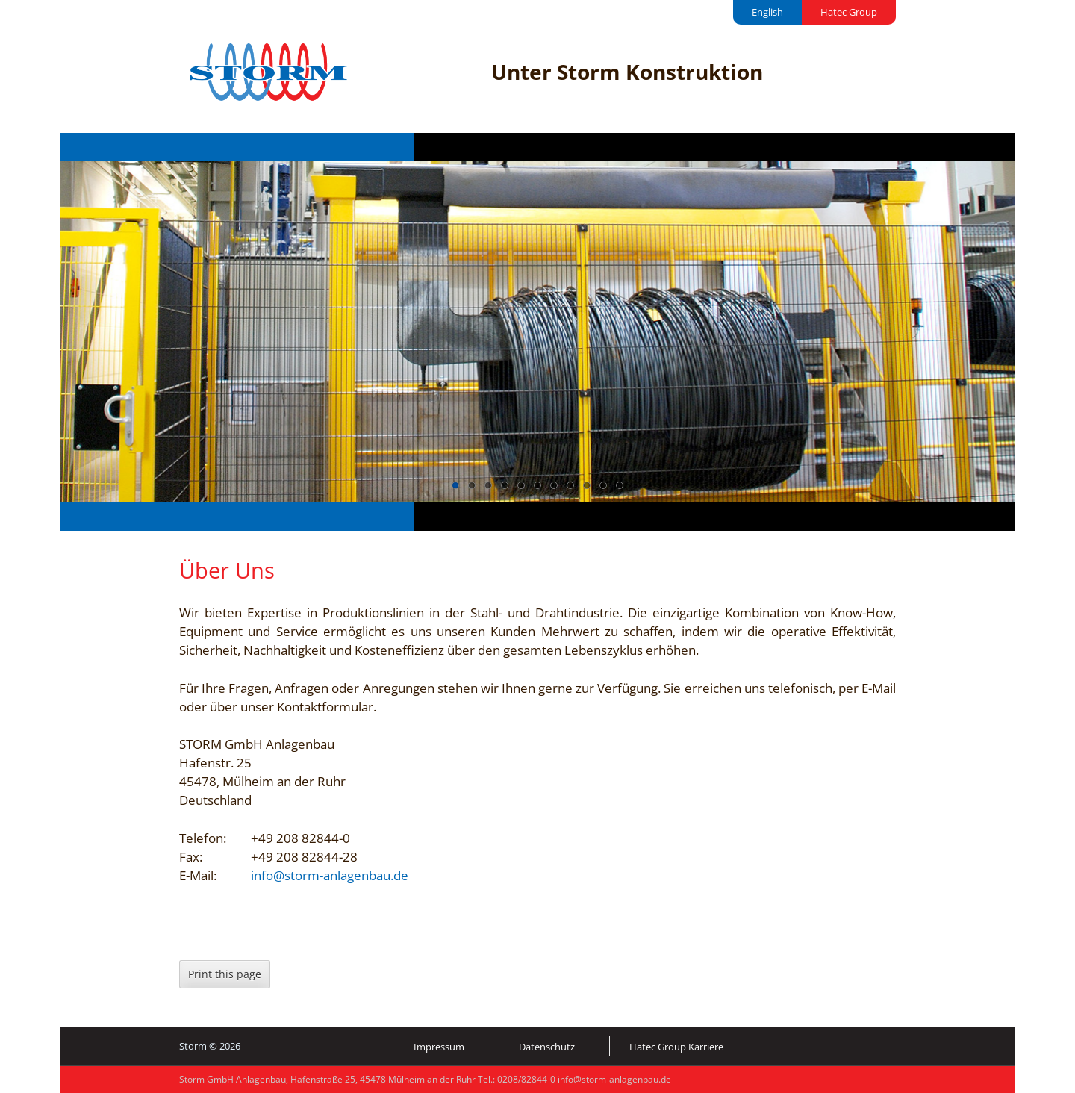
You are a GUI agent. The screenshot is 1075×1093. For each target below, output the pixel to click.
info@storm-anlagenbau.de (329, 875)
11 (619, 485)
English (767, 12)
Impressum (439, 1046)
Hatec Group (848, 12)
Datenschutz (547, 1046)
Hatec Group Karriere (676, 1046)
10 (603, 485)
